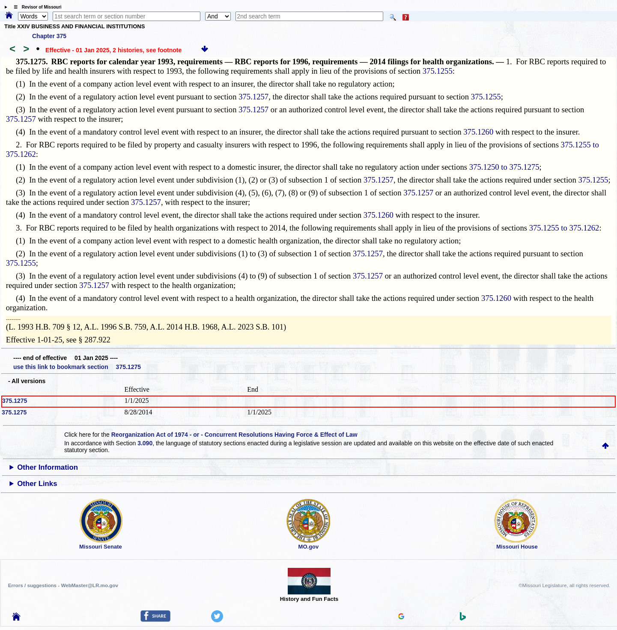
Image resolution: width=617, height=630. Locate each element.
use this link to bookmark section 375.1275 (77, 366)
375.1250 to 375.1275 (504, 166)
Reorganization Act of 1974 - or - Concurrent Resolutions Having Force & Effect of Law (234, 434)
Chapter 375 (49, 36)
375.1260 (478, 131)
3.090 (144, 443)
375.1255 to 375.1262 (564, 227)
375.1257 (253, 96)
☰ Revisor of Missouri (35, 7)
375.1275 (14, 400)
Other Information (47, 467)
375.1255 (438, 70)
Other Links (37, 484)
